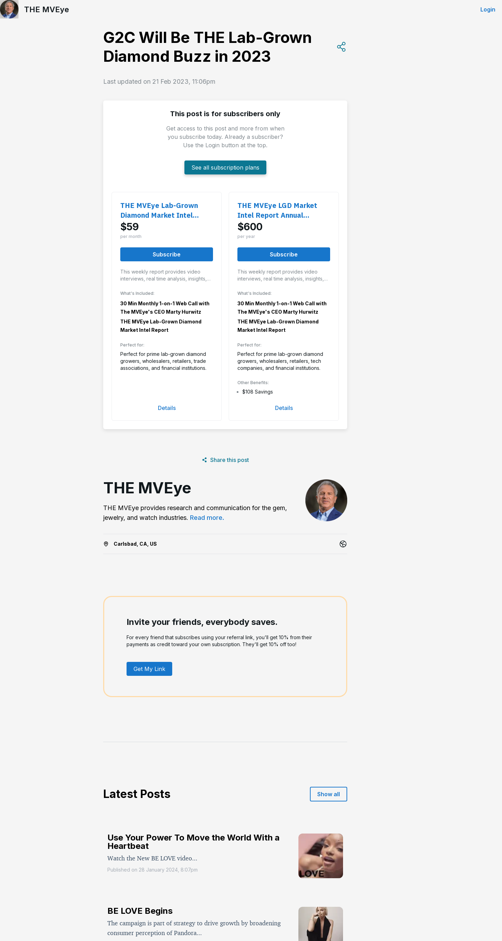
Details (167, 407)
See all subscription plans (225, 167)
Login (487, 9)
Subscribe (167, 254)
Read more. (207, 517)
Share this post (225, 459)
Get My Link (149, 668)
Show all (328, 794)
